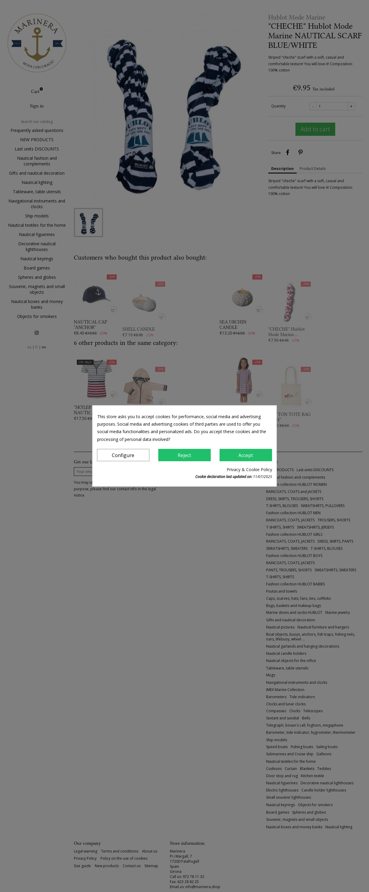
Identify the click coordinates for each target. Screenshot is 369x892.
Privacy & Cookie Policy (249, 469)
